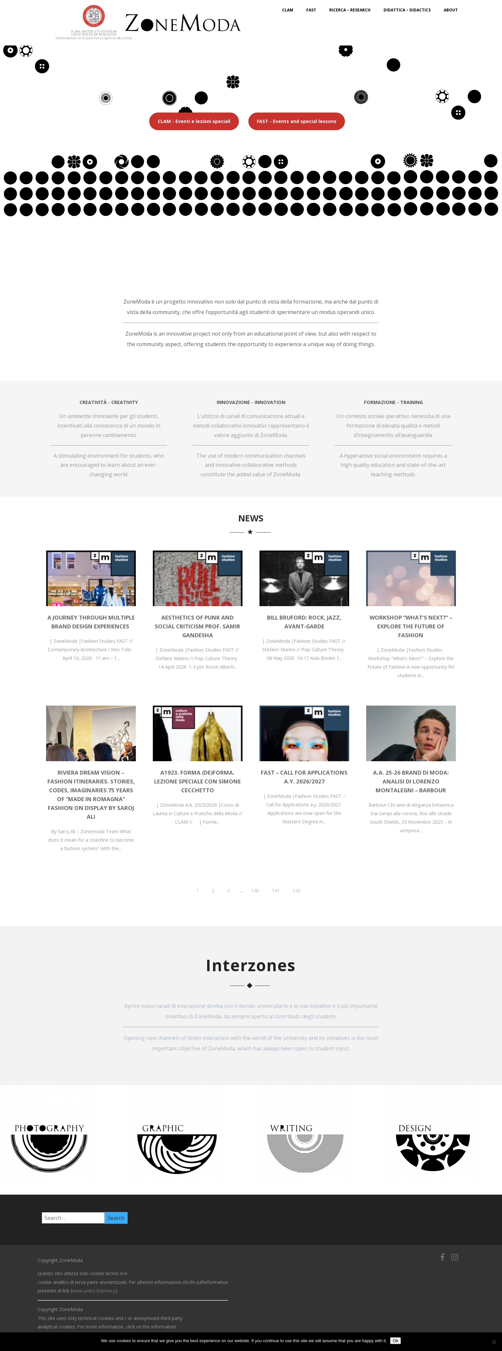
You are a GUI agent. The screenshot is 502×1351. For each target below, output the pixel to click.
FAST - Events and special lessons (296, 121)
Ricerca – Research (349, 10)
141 (276, 890)
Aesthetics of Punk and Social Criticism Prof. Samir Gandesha (197, 626)
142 (296, 890)
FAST (311, 10)
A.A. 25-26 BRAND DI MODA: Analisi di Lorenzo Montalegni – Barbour (411, 781)
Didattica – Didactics (407, 10)
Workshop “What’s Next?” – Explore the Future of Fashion (410, 626)
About (451, 10)
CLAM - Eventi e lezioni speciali (194, 121)
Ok (395, 1340)
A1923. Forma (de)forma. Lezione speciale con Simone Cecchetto (197, 781)
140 (255, 890)
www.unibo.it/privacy (94, 1291)
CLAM (287, 10)
